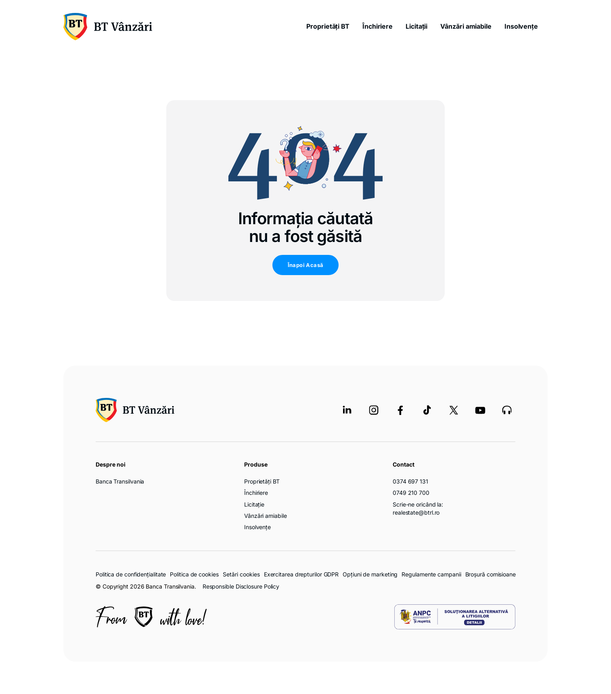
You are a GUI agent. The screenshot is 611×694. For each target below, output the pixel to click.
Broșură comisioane (490, 574)
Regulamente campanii (431, 574)
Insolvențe (521, 26)
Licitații (416, 26)
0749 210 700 (411, 492)
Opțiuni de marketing (370, 574)
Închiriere (377, 26)
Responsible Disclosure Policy (241, 586)
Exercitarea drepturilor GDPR (301, 574)
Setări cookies (241, 574)
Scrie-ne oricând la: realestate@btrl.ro (418, 508)
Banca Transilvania (120, 481)
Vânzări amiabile (466, 26)
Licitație (254, 504)
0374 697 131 (410, 481)
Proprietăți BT (327, 26)
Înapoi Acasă (306, 265)
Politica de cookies (194, 574)
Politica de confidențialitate (131, 574)
